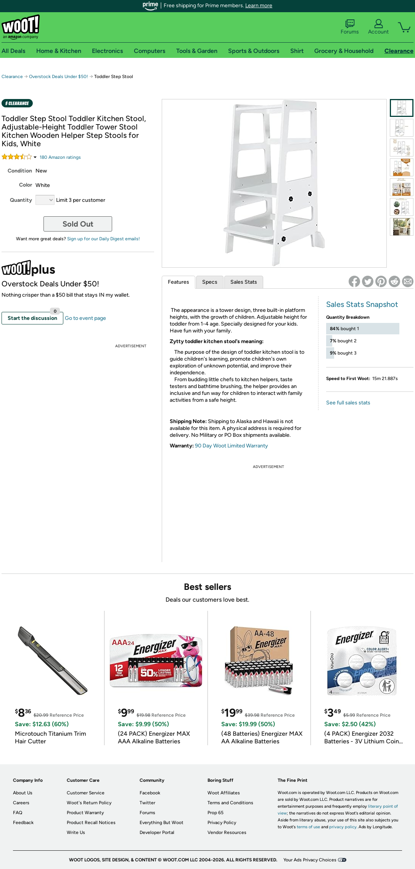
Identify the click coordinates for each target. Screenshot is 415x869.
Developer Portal (157, 832)
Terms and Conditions (230, 802)
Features (178, 282)
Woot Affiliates (224, 793)
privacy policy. (343, 826)
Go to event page (85, 318)
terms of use (308, 826)
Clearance (12, 76)
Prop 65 (216, 812)
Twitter (147, 802)
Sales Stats (243, 282)
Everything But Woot (161, 822)
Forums (350, 27)
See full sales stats (348, 402)
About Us (22, 793)
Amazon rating (60, 157)
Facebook (150, 793)
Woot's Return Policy (89, 802)
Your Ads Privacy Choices (309, 860)
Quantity (21, 200)
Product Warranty (85, 812)
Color (25, 185)
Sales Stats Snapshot (362, 304)
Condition (20, 171)
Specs (209, 282)
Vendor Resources (227, 832)
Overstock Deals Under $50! (58, 76)
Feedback (23, 822)
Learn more (258, 5)
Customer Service (86, 793)
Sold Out (78, 223)
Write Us (76, 832)
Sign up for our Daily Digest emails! (103, 238)
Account (378, 27)
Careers (21, 802)
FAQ (17, 812)
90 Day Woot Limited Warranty (231, 445)
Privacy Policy (222, 822)
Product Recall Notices (91, 822)
